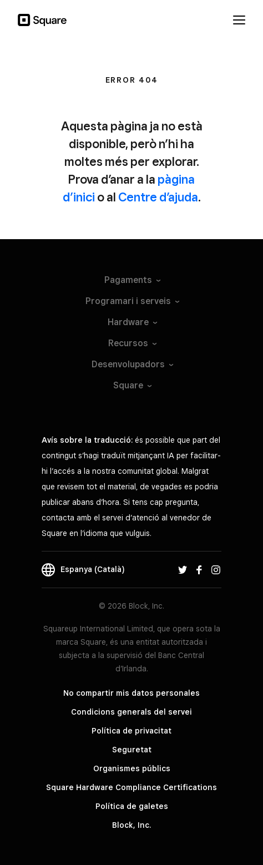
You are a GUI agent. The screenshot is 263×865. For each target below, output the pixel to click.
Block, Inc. (131, 825)
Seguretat (131, 749)
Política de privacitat (131, 730)
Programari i (131, 301)
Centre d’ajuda (158, 197)
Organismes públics (131, 768)
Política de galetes (131, 806)
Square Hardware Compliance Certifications (131, 787)
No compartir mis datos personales (131, 693)
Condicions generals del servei (131, 711)
